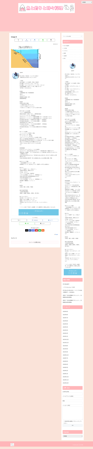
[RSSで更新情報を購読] (41, 230)
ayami (21, 72)
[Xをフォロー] (20, 213)
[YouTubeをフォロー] (27, 213)
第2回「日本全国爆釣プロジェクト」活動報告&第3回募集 (72, 301)
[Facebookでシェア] (27, 40)
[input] (73, 36)
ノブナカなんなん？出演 (69, 287)
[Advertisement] (46, 22)
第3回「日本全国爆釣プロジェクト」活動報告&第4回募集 (72, 296)
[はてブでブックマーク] (35, 40)
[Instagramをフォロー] (25, 213)
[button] (51, 40)
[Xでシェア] (19, 40)
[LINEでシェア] (42, 40)
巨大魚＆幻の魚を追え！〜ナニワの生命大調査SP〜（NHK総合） (72, 291)
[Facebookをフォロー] (22, 213)
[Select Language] (73, 438)
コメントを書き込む (35, 242)
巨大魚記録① (66, 284)
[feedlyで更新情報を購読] (39, 230)
